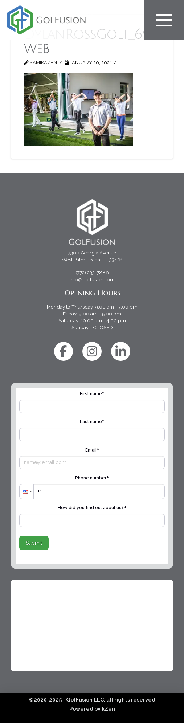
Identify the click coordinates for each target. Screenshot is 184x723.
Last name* (92, 421)
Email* (92, 450)
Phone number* (92, 478)
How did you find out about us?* (92, 507)
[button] (26, 491)
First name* (92, 393)
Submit (34, 543)
